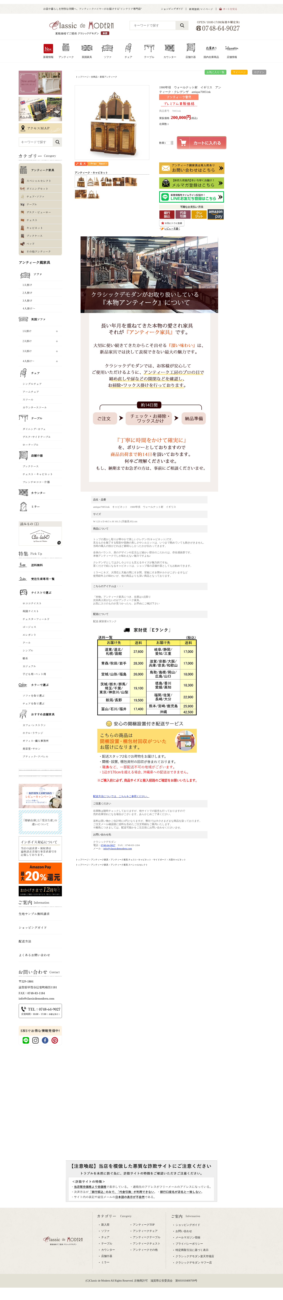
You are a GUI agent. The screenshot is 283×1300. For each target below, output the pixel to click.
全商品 (94, 77)
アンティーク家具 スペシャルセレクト (129, 865)
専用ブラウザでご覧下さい (141, 1254)
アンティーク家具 (99, 859)
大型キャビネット (177, 859)
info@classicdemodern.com (117, 848)
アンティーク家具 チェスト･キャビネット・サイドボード (138, 859)
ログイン (259, 72)
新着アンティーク (108, 77)
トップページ (82, 77)
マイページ (239, 72)
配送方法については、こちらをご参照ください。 (121, 796)
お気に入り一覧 (215, 72)
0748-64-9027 (108, 845)
